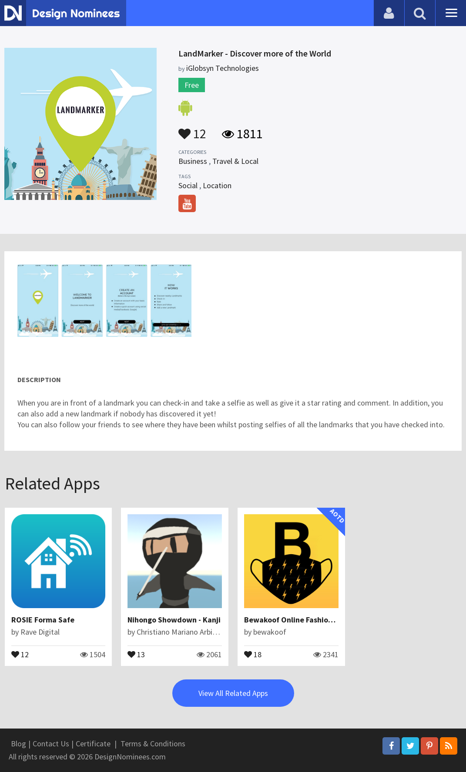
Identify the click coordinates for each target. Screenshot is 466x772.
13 (136, 653)
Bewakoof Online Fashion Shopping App (313, 620)
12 (192, 129)
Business (192, 161)
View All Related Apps (233, 693)
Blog (18, 744)
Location (217, 185)
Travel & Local (235, 161)
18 (252, 653)
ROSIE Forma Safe (42, 620)
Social (188, 185)
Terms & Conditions (153, 744)
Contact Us (51, 744)
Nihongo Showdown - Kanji (174, 620)
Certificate (93, 744)
